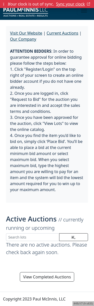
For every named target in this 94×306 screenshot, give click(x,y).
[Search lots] (32, 237)
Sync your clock (73, 4)
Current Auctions (62, 33)
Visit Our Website (26, 33)
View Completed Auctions (47, 277)
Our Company (23, 39)
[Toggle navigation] (84, 10)
